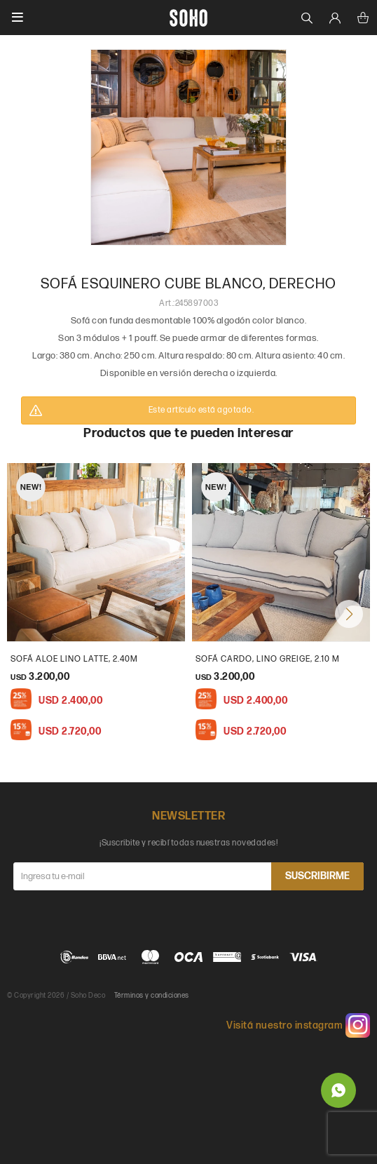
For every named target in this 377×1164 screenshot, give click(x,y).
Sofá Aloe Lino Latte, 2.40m (74, 659)
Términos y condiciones (151, 995)
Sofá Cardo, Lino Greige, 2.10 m (268, 659)
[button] (349, 614)
